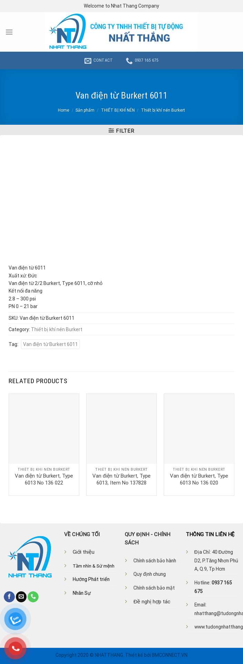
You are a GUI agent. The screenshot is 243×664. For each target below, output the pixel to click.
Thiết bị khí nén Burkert (163, 110)
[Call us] (33, 596)
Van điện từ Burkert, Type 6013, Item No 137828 (121, 479)
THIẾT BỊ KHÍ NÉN (118, 110)
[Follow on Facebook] (9, 596)
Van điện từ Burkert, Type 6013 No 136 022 (44, 479)
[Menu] (9, 32)
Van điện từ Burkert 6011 (50, 344)
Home (63, 110)
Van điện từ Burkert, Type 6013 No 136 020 (199, 479)
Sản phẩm (84, 110)
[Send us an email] (21, 596)
